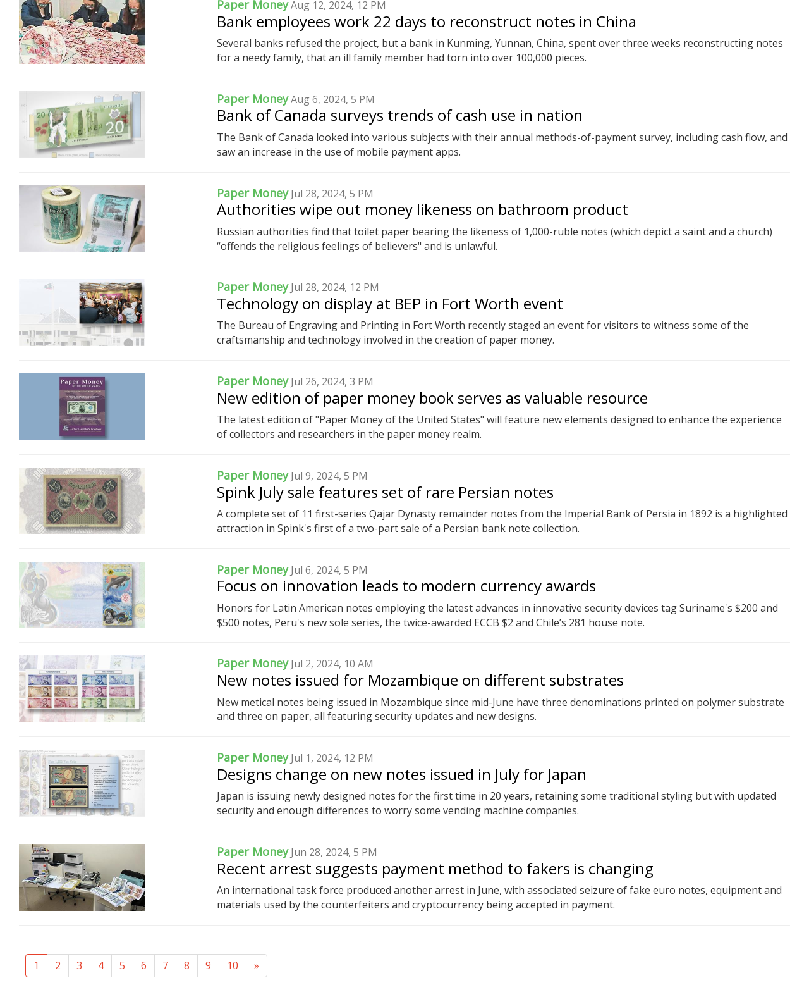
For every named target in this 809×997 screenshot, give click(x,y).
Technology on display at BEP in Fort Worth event (390, 303)
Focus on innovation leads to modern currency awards (406, 585)
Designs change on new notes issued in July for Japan (402, 774)
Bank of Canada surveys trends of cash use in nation (400, 114)
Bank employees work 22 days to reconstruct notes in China (426, 21)
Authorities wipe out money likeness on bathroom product (422, 209)
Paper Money (252, 98)
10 (232, 965)
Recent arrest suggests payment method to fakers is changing (435, 868)
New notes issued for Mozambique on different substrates (420, 679)
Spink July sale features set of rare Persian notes (385, 491)
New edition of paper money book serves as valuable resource (432, 397)
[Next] (256, 965)
